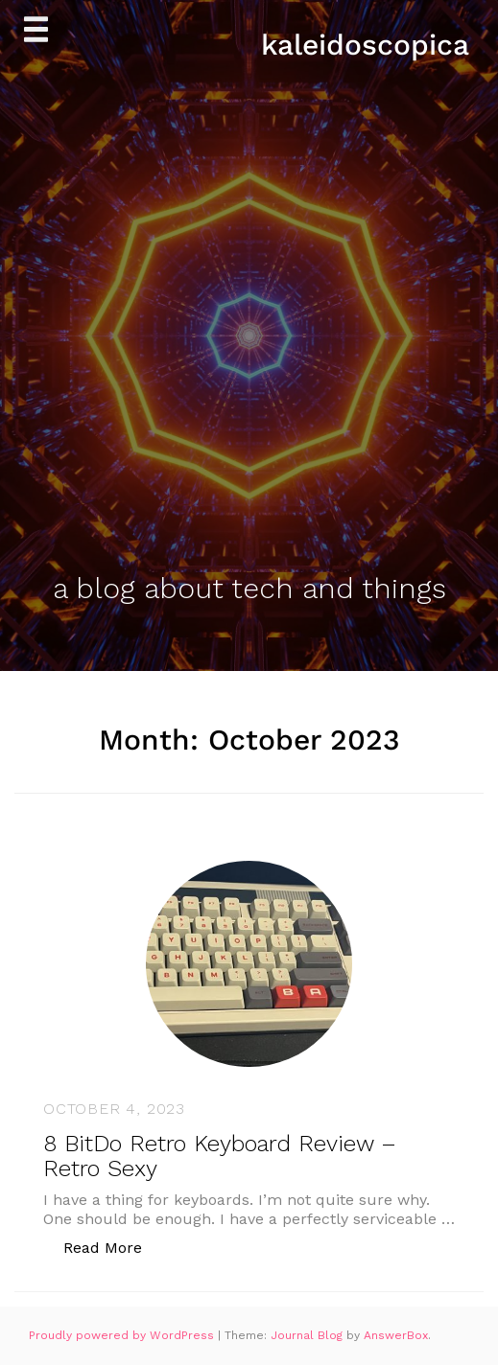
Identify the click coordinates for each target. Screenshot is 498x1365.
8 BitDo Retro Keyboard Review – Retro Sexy (219, 1156)
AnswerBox (396, 1335)
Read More (112, 1247)
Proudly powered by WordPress (123, 1335)
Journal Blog (308, 1335)
